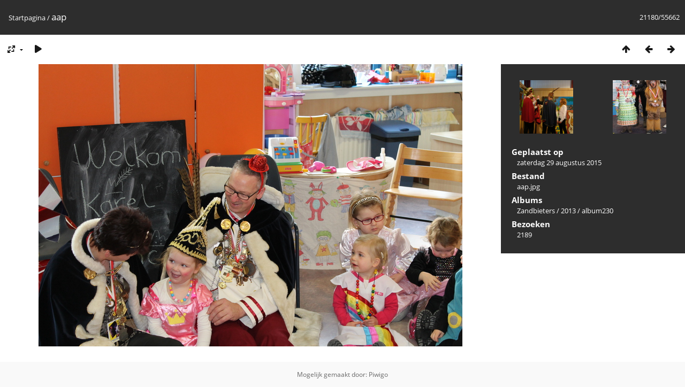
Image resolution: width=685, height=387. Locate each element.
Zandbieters (536, 210)
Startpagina (27, 17)
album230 (597, 210)
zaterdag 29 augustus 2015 (559, 162)
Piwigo (378, 374)
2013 (568, 210)
